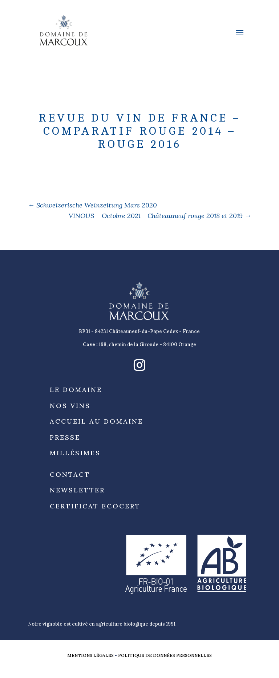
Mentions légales (90, 655)
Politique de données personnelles (165, 655)
